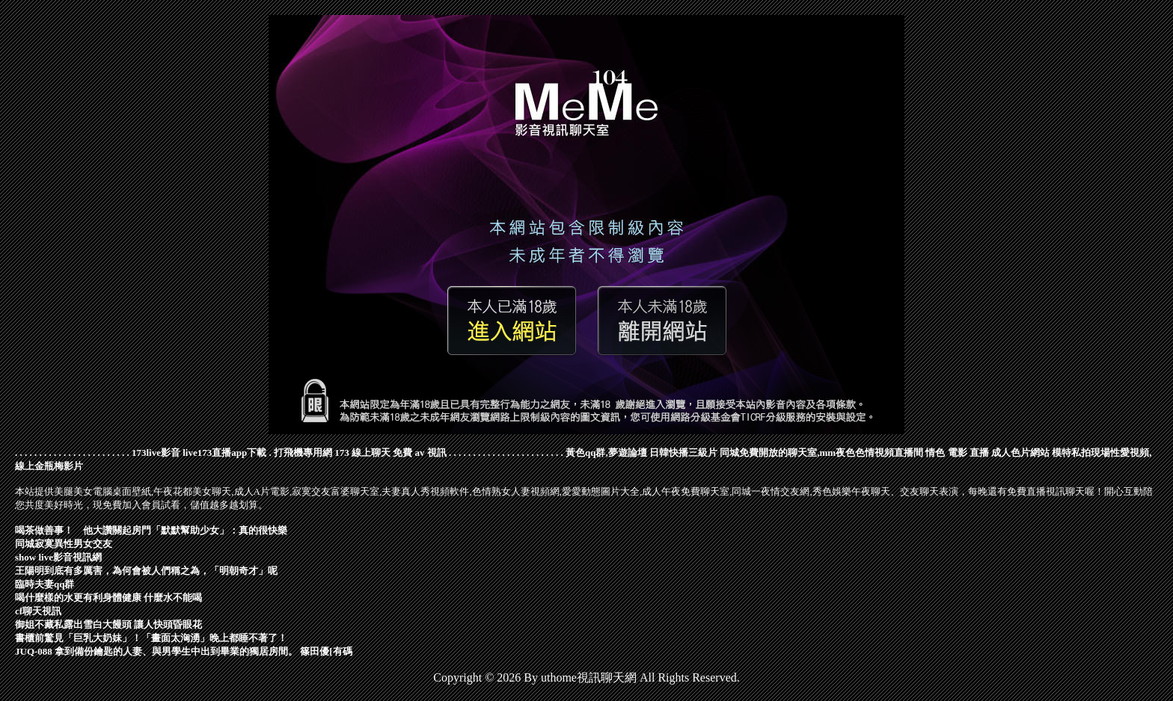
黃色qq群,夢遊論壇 (606, 452)
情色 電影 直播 (957, 452)
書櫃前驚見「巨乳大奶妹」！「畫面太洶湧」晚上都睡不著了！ (151, 637)
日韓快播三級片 (683, 452)
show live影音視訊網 (58, 557)
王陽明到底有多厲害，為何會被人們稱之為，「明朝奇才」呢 (146, 570)
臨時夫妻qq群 (44, 584)
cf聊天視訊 (38, 611)
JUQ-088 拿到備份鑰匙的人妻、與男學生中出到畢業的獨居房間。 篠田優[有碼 (183, 651)
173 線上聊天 (362, 452)
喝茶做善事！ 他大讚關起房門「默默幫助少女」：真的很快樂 (151, 530)
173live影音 (156, 452)
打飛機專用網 (303, 452)
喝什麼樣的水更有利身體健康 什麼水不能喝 (108, 597)
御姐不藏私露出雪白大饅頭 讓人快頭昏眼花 (108, 624)
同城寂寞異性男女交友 (63, 543)
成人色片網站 (1020, 452)
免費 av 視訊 (420, 452)
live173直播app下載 (224, 452)
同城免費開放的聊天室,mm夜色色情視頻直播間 (821, 452)
